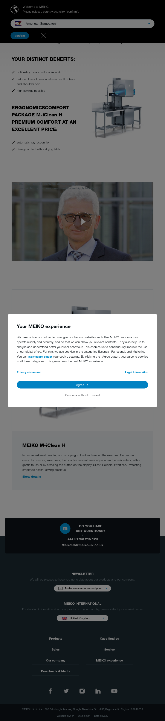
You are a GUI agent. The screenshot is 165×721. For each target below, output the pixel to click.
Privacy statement (29, 372)
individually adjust (40, 356)
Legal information (136, 372)
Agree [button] (80, 384)
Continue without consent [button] (82, 395)
